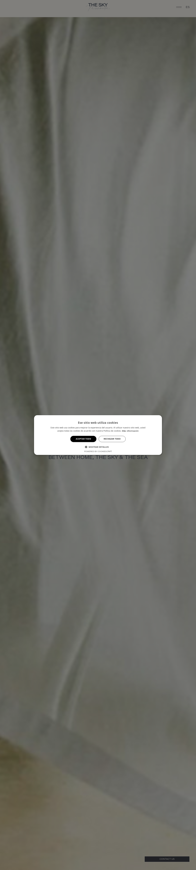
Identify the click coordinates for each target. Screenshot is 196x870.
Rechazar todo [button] (112, 438)
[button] (98, 447)
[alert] (98, 435)
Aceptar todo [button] (83, 438)
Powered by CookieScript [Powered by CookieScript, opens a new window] (98, 452)
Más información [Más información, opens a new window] (130, 431)
